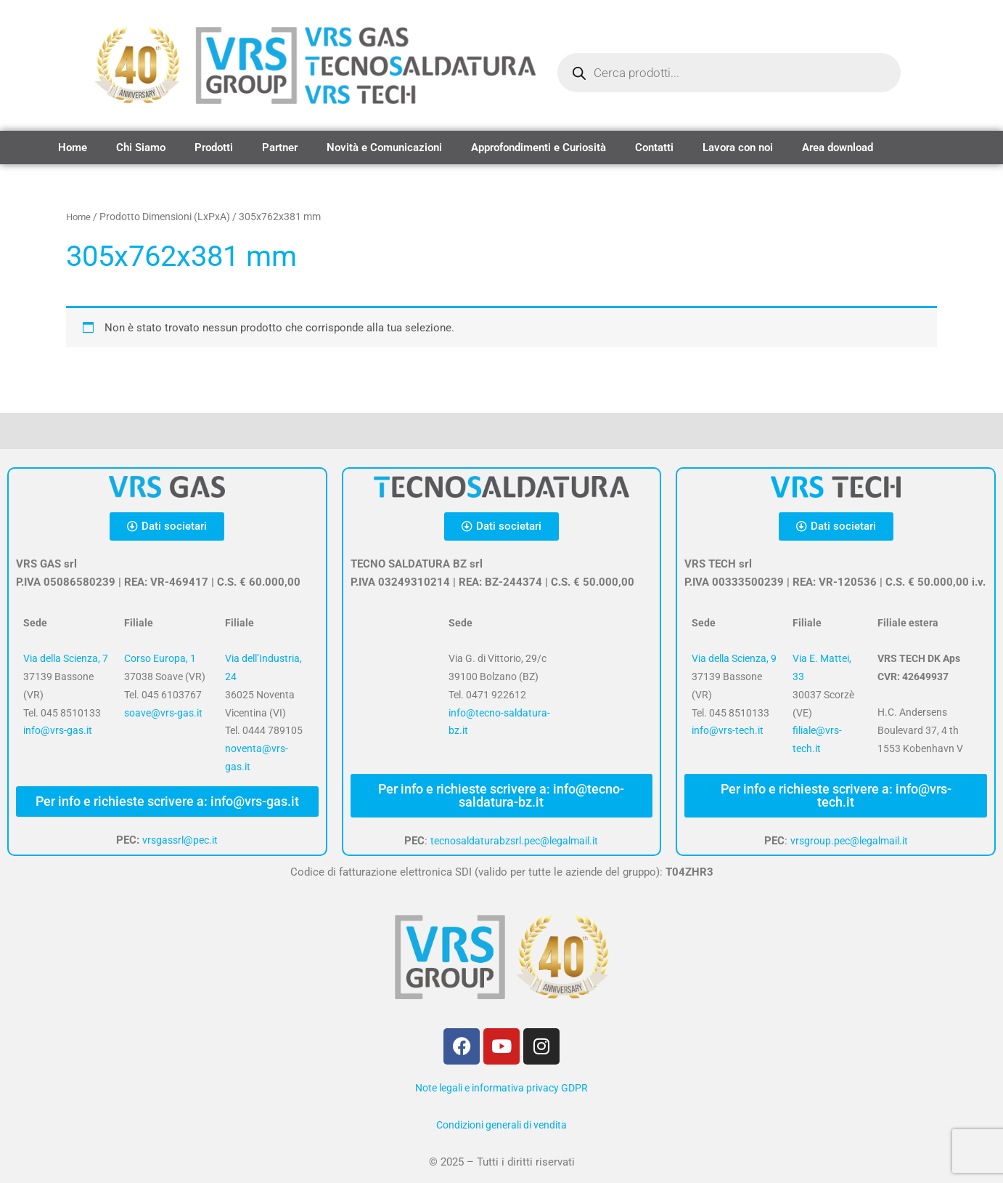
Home (72, 147)
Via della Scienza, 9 (734, 658)
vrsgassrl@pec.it (180, 840)
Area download (837, 147)
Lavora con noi (738, 147)
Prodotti (214, 147)
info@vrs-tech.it (727, 730)
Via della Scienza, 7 (65, 658)
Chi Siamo (140, 147)
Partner (280, 147)
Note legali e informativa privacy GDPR (501, 1087)
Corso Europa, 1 (160, 658)
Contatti (654, 147)
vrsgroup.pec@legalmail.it (849, 840)
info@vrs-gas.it (57, 730)
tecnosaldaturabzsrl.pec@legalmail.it (514, 840)
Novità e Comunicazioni (384, 147)
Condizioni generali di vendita (501, 1124)
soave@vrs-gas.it (163, 713)
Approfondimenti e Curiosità (538, 147)
